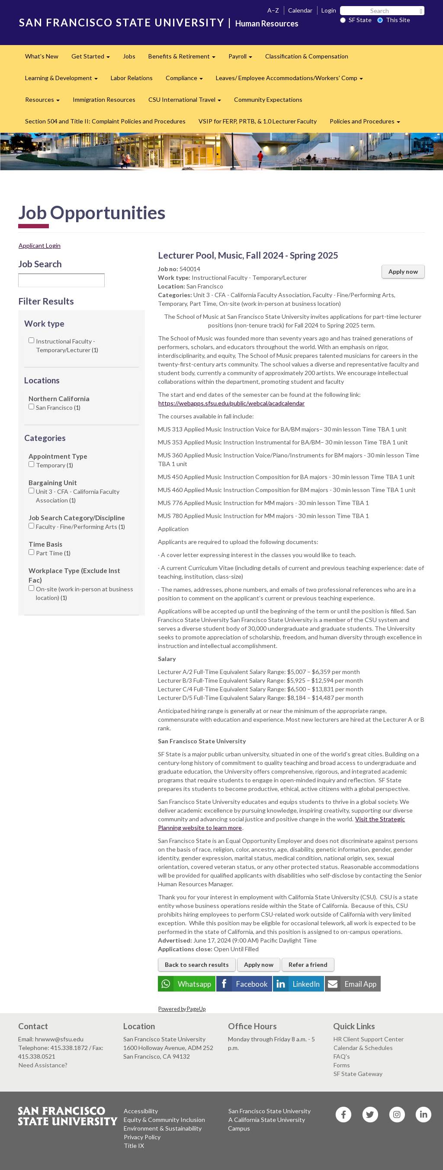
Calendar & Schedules (363, 1047)
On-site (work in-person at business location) (84, 593)
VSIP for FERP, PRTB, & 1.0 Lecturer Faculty (258, 121)
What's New (41, 56)
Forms (342, 1065)
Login (328, 10)
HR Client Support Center (369, 1039)
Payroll (243, 58)
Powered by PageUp (181, 1009)
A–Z (273, 10)
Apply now (403, 271)
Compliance (187, 80)
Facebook (252, 984)
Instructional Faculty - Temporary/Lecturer (67, 345)
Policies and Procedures (368, 123)
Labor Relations (132, 77)
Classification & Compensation (306, 56)
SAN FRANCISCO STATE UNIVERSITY (122, 22)
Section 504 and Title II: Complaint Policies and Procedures (105, 121)
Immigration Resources (104, 99)
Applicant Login (40, 245)
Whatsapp (194, 984)
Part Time (53, 553)
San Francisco (58, 407)
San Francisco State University (269, 1111)
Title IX (134, 1145)
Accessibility (141, 1111)
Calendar (300, 10)
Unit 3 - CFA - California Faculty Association (77, 496)
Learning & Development (64, 80)
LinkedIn (306, 984)
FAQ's (342, 1056)
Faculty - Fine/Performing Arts (80, 526)
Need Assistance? (43, 1065)
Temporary (54, 465)
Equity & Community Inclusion (164, 1119)
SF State (356, 19)
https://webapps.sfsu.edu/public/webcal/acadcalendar (231, 403)
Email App (360, 984)
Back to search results (197, 964)
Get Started (93, 58)
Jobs (129, 56)
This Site (393, 19)
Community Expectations (268, 99)
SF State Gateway (358, 1073)
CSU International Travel (188, 102)
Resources (45, 102)
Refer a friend (308, 964)
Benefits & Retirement (185, 58)
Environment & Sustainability (163, 1128)
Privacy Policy (142, 1137)
